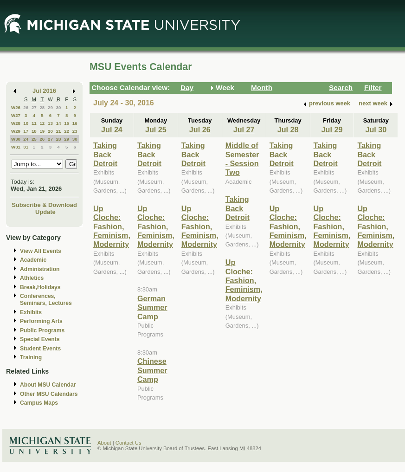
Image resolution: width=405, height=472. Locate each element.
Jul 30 (375, 129)
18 (34, 131)
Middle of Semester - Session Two (242, 158)
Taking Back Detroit (105, 154)
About (104, 443)
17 (25, 131)
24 (25, 139)
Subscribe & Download (44, 204)
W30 (15, 139)
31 (25, 146)
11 (34, 123)
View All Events (40, 251)
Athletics (32, 278)
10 (25, 123)
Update (45, 211)
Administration (39, 269)
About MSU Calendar (48, 384)
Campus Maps (39, 403)
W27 (15, 115)
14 (58, 123)
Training (31, 357)
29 (50, 107)
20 (50, 131)
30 (58, 107)
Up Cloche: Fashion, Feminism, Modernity (111, 226)
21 (58, 131)
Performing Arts (41, 321)
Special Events (39, 339)
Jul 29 (332, 129)
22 (66, 131)
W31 (15, 146)
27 (34, 107)
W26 (15, 107)
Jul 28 (288, 129)
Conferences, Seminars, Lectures (46, 299)
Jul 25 (156, 129)
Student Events (40, 348)
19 (42, 131)
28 (42, 107)
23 (74, 131)
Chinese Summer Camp (152, 370)
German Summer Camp (152, 307)
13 (50, 123)
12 (42, 123)
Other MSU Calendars (49, 394)
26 (25, 107)
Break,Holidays (40, 287)
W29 (15, 131)
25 (34, 139)
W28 (15, 123)
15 (66, 123)
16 (74, 123)
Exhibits (31, 312)
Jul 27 (244, 129)
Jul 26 (200, 129)
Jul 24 (111, 129)
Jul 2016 (44, 90)
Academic (33, 260)
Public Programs (42, 330)
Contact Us (128, 443)
